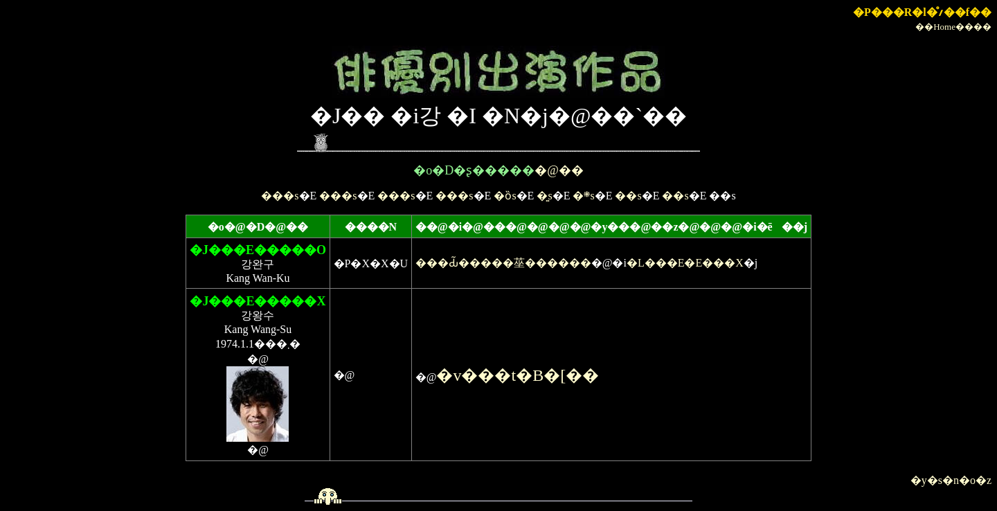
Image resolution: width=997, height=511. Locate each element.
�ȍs (505, 195)
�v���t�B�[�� (517, 375)
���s (279, 195)
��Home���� (953, 26)
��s (628, 195)
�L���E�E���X (685, 263)
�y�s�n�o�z (950, 480)
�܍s (583, 195)
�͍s (544, 195)
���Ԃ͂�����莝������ (503, 263)
